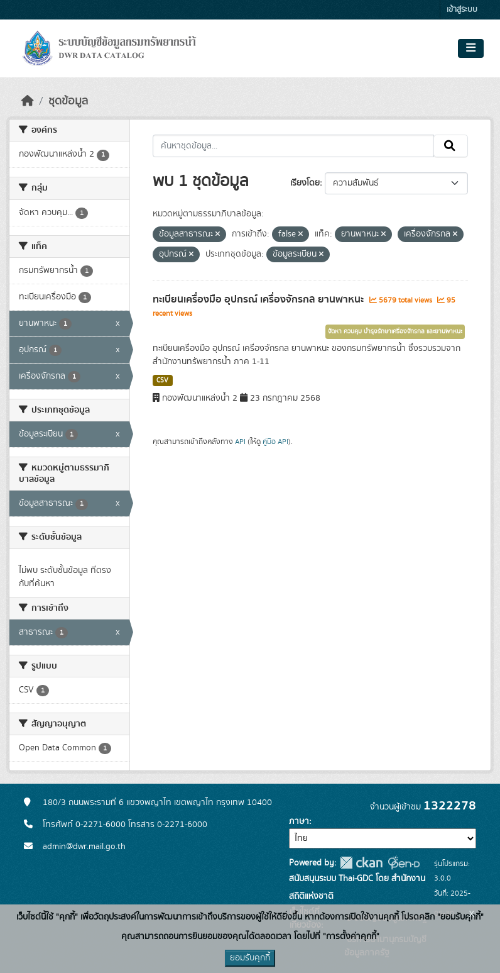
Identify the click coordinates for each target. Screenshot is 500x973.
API (240, 441)
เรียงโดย (305, 183)
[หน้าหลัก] (27, 101)
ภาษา (299, 821)
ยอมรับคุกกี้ (250, 958)
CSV (162, 380)
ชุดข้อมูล (68, 101)
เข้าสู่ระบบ (462, 10)
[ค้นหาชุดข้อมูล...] (294, 146)
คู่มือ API (275, 441)
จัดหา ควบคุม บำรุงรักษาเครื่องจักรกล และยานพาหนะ (395, 331)
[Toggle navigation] (471, 48)
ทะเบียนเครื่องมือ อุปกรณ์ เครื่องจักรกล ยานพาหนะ (259, 299)
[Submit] (450, 146)
